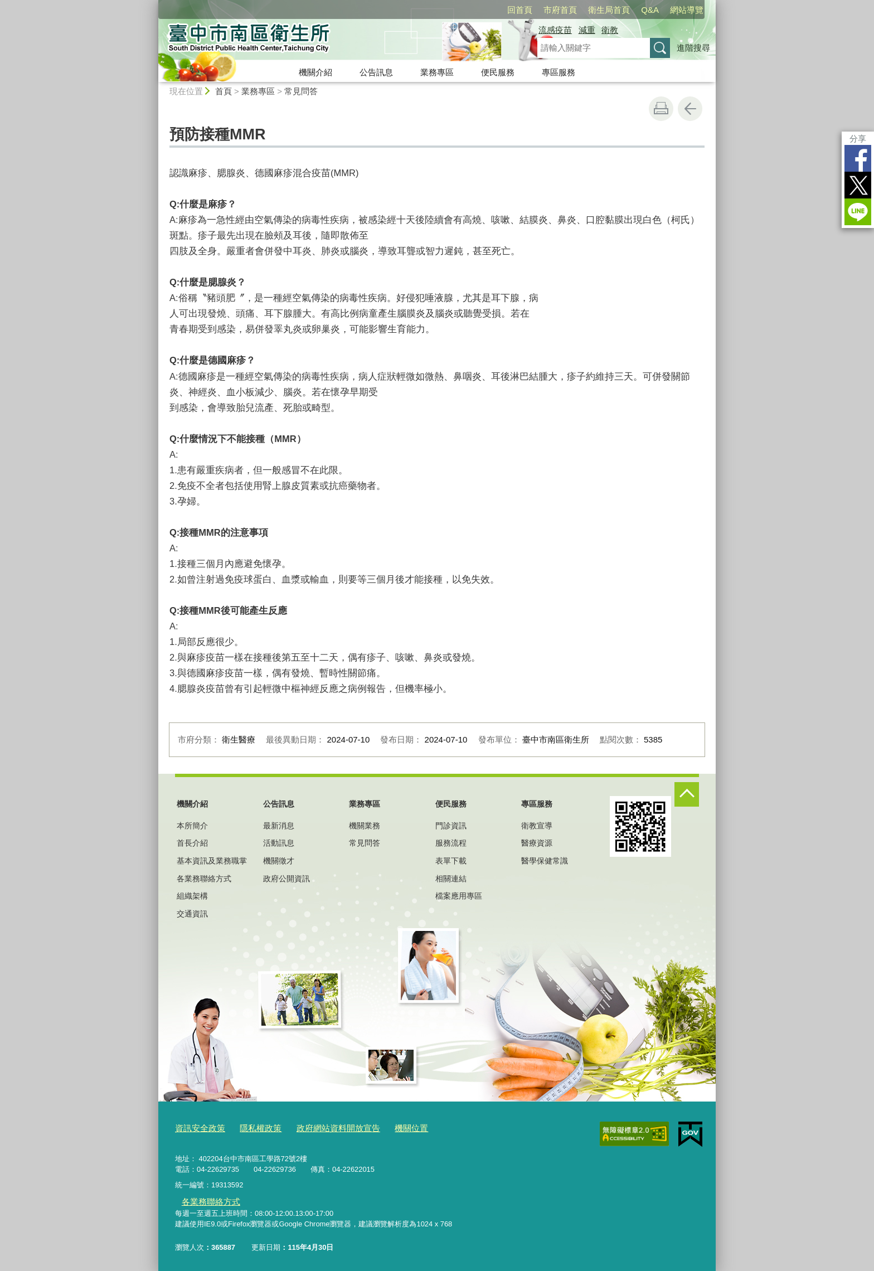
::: (153, 4)
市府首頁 (560, 9)
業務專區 (437, 72)
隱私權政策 (251, 1127)
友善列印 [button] (661, 108)
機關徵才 (278, 860)
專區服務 (558, 72)
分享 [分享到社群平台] (857, 138)
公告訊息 (376, 72)
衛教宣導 (536, 825)
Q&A (650, 9)
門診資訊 (451, 825)
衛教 (609, 30)
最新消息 (278, 825)
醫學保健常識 (544, 860)
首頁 (223, 91)
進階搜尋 (693, 47)
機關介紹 (315, 72)
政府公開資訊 (286, 878)
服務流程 (451, 842)
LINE (857, 211)
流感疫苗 (555, 30)
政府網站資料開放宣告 (320, 1127)
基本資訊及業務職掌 (212, 860)
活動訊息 (278, 842)
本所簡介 (192, 825)
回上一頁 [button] (690, 108)
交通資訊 (192, 913)
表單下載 (451, 860)
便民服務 (497, 72)
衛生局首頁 (609, 9)
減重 (587, 30)
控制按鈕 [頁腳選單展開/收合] (686, 794)
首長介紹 (192, 842)
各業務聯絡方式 (204, 878)
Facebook (857, 158)
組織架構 (192, 895)
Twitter (857, 185)
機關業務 (364, 825)
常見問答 (301, 91)
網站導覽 (686, 9)
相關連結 (451, 878)
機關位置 (385, 1127)
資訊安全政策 (197, 1127)
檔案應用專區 (458, 895)
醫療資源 (536, 842)
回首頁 (519, 9)
